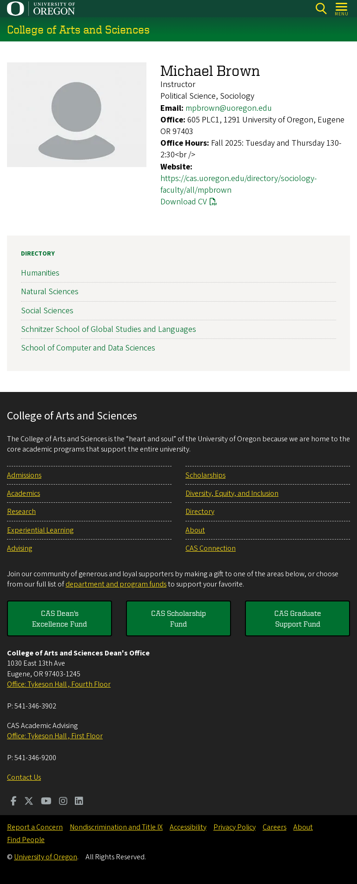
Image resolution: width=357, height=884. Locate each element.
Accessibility (188, 827)
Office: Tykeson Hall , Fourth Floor (59, 684)
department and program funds (116, 584)
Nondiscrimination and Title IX (116, 827)
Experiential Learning (40, 530)
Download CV (183, 202)
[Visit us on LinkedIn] (79, 802)
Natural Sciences (50, 292)
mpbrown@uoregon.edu (228, 108)
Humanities (40, 273)
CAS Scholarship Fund (178, 618)
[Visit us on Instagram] (63, 802)
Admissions (24, 475)
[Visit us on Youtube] (46, 802)
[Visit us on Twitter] (28, 802)
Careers (274, 827)
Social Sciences (47, 311)
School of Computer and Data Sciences (88, 348)
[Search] (321, 8)
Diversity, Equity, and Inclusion (231, 493)
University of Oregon (45, 857)
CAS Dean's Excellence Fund (59, 618)
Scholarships (205, 475)
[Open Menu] (342, 8)
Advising (19, 548)
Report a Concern (35, 827)
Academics (23, 493)
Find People (26, 840)
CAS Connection (210, 548)
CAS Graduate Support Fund (297, 618)
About (195, 530)
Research (21, 511)
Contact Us (24, 777)
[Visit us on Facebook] (13, 802)
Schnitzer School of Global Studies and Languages (108, 329)
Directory (38, 253)
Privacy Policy (234, 827)
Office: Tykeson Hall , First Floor (55, 736)
